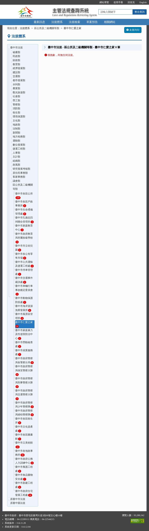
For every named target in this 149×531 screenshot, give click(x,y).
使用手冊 (118, 2)
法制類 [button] (16, 128)
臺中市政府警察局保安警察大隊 (24, 370)
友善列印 (132, 30)
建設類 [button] (16, 72)
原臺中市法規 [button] (17, 499)
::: (94, 2)
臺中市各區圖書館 (24, 436)
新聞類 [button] (16, 132)
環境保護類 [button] (19, 116)
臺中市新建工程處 (24, 485)
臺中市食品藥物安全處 (24, 477)
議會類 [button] (16, 181)
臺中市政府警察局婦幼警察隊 (24, 412)
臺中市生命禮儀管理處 (24, 211)
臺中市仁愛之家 (24, 324)
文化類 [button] (16, 120)
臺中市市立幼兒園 (24, 247)
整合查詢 (140, 12)
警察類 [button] (16, 104)
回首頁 (131, 2)
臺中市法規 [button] (16, 47)
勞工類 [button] (16, 100)
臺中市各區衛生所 (24, 420)
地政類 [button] (16, 124)
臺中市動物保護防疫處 (24, 300)
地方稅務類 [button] (19, 136)
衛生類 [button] (16, 112)
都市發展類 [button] (19, 80)
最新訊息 (39, 22)
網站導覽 (104, 2)
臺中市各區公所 (24, 195)
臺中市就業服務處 (24, 352)
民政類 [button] (16, 56)
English (143, 2)
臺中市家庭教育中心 (24, 227)
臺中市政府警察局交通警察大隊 (24, 394)
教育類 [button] (16, 64)
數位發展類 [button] (19, 144)
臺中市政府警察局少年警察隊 (24, 404)
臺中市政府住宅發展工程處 (24, 493)
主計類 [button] (16, 156)
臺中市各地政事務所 (24, 453)
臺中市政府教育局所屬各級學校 (24, 237)
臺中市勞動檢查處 (24, 344)
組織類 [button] (16, 160)
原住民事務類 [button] (20, 173)
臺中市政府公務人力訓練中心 (24, 461)
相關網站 (109, 22)
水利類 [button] (16, 84)
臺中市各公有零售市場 (24, 256)
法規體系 (57, 22)
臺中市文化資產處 (24, 428)
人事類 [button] (16, 152)
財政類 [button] (16, 60)
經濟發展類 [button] (19, 68)
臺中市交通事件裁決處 (24, 280)
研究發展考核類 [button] (21, 168)
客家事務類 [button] (19, 176)
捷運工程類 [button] (19, 148)
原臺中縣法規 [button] (17, 503)
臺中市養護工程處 (24, 469)
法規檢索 (74, 22)
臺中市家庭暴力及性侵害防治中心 (24, 334)
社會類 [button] (16, 96)
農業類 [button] (16, 88)
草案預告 (92, 22)
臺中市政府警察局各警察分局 (24, 360)
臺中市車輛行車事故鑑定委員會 (24, 290)
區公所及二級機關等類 (46, 28)
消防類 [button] (16, 108)
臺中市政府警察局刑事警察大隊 (24, 382)
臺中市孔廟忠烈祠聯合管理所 (24, 219)
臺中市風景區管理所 (24, 316)
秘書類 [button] (16, 52)
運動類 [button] (16, 140)
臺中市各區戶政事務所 (24, 203)
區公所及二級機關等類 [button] (23, 186)
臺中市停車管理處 (24, 272)
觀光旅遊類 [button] (19, 92)
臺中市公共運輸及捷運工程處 (24, 264)
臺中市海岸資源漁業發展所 (24, 308)
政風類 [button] (16, 164)
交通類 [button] (16, 76)
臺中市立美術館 (24, 444)
